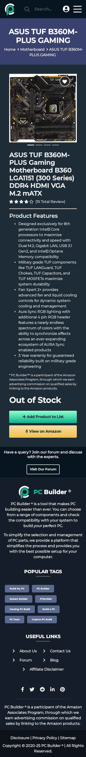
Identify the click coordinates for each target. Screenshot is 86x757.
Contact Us (56, 651)
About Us (25, 651)
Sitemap (68, 738)
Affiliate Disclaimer (43, 669)
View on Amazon (43, 431)
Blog (50, 660)
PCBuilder (46, 598)
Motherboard (32, 49)
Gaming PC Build (20, 609)
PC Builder (43, 588)
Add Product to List (43, 417)
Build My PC (17, 588)
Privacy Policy (44, 738)
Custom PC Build (42, 619)
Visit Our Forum (43, 469)
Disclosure (19, 738)
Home (10, 49)
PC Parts (14, 619)
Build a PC (48, 609)
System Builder (19, 598)
